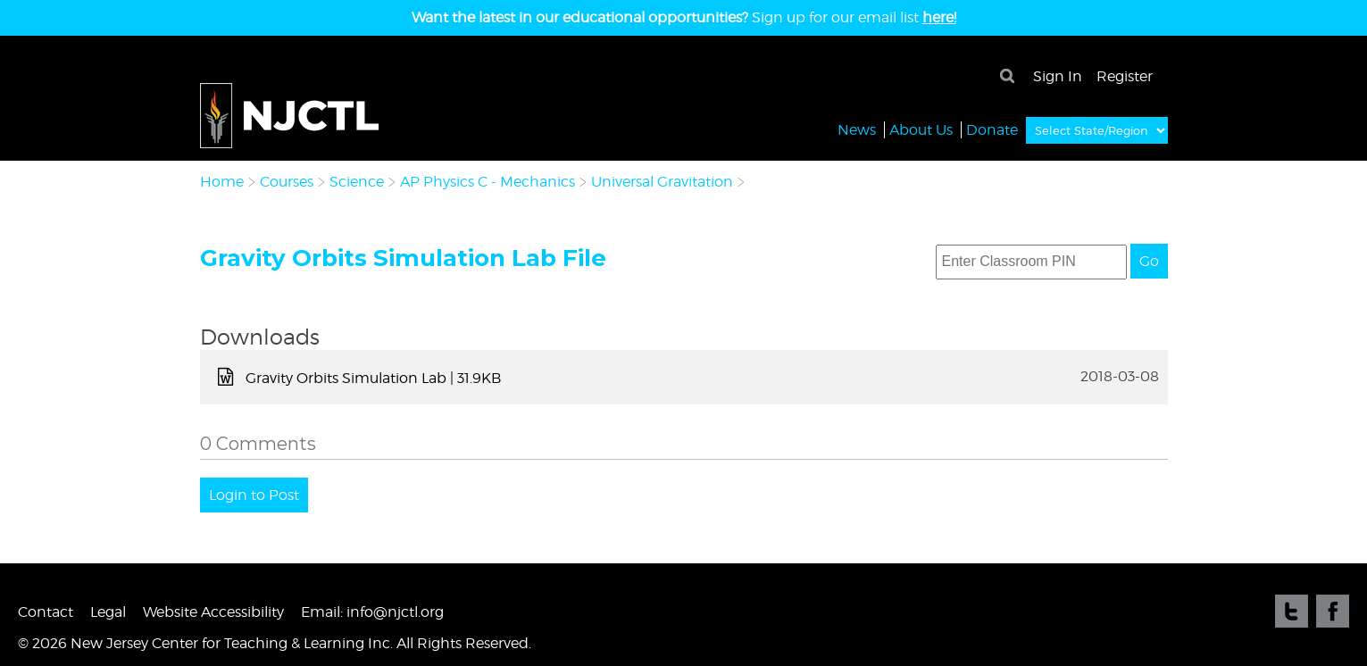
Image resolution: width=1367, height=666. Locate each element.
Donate (992, 129)
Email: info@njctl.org (372, 612)
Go (1149, 261)
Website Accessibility (213, 612)
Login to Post (254, 495)
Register (1124, 76)
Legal (108, 612)
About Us (921, 129)
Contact (45, 612)
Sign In (1057, 76)
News (857, 129)
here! (939, 17)
